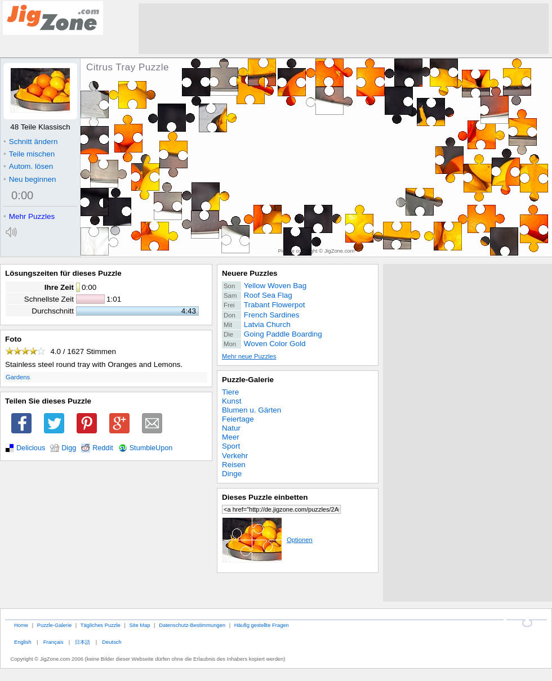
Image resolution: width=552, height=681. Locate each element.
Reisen (234, 464)
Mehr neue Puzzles (249, 356)
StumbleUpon (151, 448)
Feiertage (238, 419)
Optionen (267, 539)
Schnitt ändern (30, 141)
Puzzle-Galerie (248, 379)
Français (53, 642)
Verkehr (235, 455)
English (23, 642)
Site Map (139, 625)
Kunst (231, 401)
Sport (231, 446)
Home (21, 625)
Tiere (230, 392)
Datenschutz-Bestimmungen (192, 625)
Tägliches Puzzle (101, 625)
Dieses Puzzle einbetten (265, 497)
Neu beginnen (29, 179)
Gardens (18, 377)
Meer (230, 437)
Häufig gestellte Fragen (261, 625)
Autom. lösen (28, 166)
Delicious (30, 448)
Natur (231, 428)
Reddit (102, 448)
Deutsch (111, 642)
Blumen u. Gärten (251, 410)
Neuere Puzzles (250, 273)
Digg (68, 448)
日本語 (82, 642)
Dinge (232, 473)
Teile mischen (29, 154)
